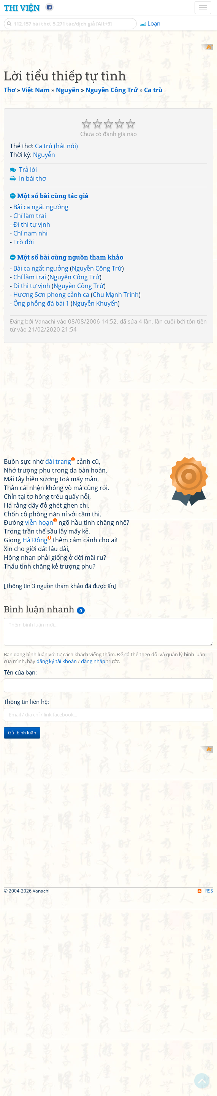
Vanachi (45, 421)
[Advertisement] (108, 97)
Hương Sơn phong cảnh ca (51, 394)
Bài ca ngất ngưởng (40, 307)
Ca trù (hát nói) (56, 246)
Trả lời (28, 269)
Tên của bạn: (20, 772)
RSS (205, 1089)
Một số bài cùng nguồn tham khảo (67, 357)
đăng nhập (93, 761)
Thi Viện (22, 7)
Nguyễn (44, 254)
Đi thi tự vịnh (31, 324)
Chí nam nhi (30, 332)
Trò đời (23, 341)
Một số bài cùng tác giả (49, 295)
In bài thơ (32, 278)
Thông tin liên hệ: (26, 801)
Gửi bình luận (22, 832)
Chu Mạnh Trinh (116, 394)
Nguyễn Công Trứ (97, 368)
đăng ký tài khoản (56, 761)
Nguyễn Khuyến (95, 403)
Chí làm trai (29, 315)
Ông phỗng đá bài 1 (41, 403)
